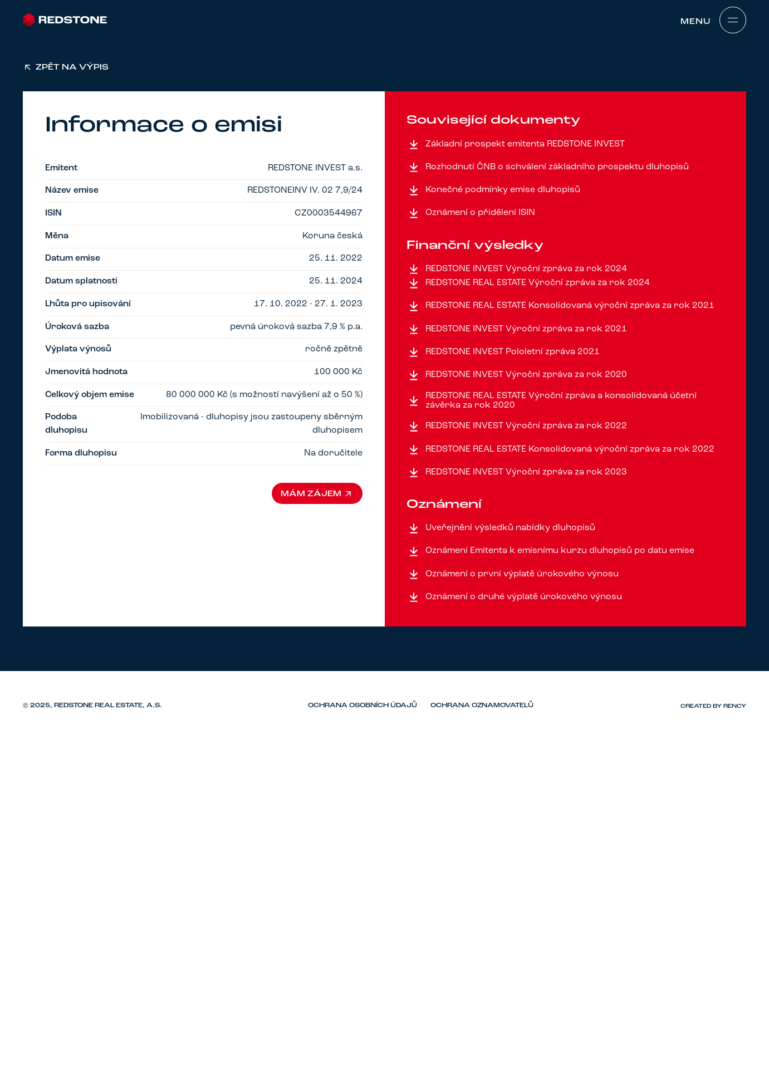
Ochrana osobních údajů (362, 706)
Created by (713, 706)
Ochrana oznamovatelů (481, 706)
